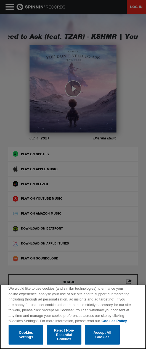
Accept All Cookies (102, 334)
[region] (73, 317)
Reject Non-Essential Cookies (64, 334)
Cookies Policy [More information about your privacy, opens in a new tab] (114, 321)
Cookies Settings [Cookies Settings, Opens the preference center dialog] (26, 334)
